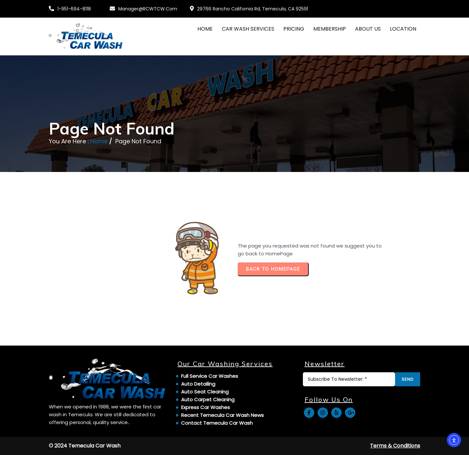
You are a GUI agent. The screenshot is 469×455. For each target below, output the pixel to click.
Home (98, 141)
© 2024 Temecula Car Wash (85, 445)
